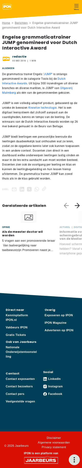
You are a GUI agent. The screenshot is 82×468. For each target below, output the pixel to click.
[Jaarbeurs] (41, 460)
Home (6, 22)
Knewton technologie (42, 107)
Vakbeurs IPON (16, 327)
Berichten (21, 22)
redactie (19, 57)
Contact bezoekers (19, 386)
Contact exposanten (20, 378)
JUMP (48, 74)
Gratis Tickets (16, 334)
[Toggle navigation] (76, 6)
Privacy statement (54, 447)
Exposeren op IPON (59, 315)
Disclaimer (54, 437)
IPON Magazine (56, 322)
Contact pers (15, 393)
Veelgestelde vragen (20, 401)
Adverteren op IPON (59, 330)
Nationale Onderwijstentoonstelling (21, 352)
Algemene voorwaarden (54, 442)
